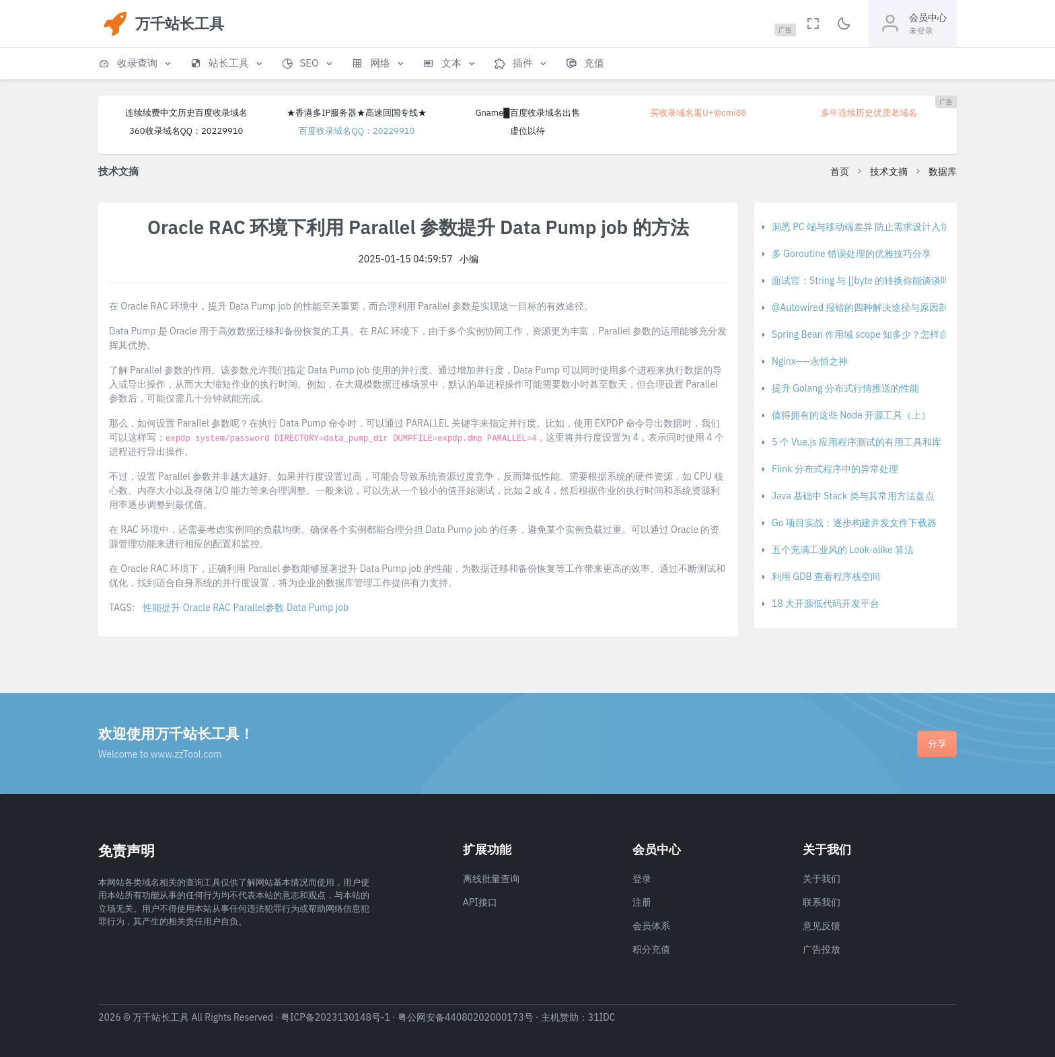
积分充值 (651, 949)
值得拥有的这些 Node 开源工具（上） (851, 415)
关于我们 (821, 879)
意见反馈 (821, 926)
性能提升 (161, 608)
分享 (937, 743)
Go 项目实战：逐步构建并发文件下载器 (854, 523)
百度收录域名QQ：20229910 (356, 131)
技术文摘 (889, 172)
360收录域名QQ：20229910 (186, 131)
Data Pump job (318, 608)
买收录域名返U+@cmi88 (698, 112)
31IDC (602, 1017)
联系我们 (821, 902)
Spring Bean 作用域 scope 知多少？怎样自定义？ (874, 334)
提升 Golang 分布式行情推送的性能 (845, 388)
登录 (641, 879)
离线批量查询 (491, 879)
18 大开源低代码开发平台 (825, 603)
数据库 (943, 172)
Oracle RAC (207, 608)
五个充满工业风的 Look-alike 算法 (843, 550)
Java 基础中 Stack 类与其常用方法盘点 (853, 496)
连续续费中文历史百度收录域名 (186, 112)
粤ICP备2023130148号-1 (335, 1017)
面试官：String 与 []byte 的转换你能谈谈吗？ (865, 281)
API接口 (480, 902)
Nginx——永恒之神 (810, 361)
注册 (641, 902)
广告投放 (821, 949)
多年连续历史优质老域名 (869, 112)
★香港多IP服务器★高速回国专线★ (357, 112)
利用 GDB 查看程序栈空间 (826, 577)
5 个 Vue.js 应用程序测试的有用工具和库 (856, 442)
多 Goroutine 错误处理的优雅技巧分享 (851, 254)
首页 (839, 172)
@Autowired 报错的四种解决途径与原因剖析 (864, 307)
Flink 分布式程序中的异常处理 (835, 469)
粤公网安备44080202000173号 (466, 1017)
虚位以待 (527, 131)
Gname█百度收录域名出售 (527, 112)
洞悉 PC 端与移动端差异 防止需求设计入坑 (861, 227)
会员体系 (651, 926)
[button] (136, 63)
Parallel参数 (258, 608)
